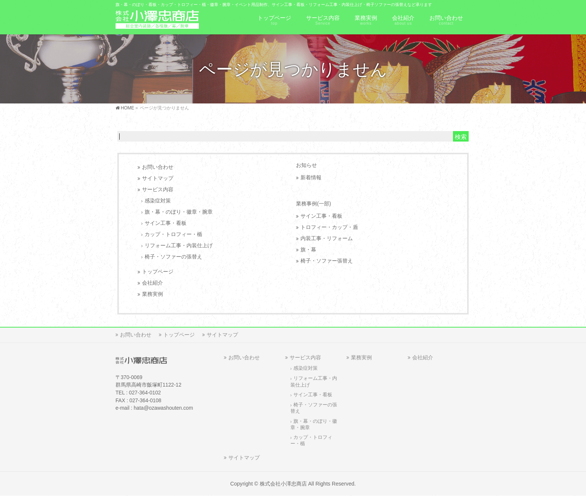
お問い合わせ (157, 167)
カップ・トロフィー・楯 (173, 234)
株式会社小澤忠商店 (283, 484)
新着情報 (310, 177)
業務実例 (152, 294)
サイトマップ (157, 178)
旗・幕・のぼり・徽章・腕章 (179, 212)
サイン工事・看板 (165, 223)
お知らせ (306, 165)
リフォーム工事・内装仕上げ (179, 245)
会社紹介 (152, 283)
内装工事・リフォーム (326, 238)
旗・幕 (308, 249)
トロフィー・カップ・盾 (329, 227)
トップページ (157, 272)
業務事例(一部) (313, 204)
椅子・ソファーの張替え (173, 257)
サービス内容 (157, 189)
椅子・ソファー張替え (326, 261)
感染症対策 (158, 201)
